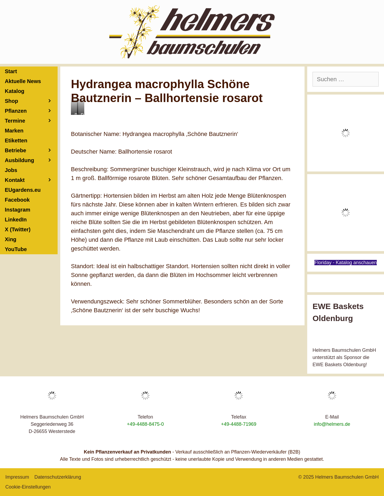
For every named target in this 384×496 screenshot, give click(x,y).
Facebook (17, 200)
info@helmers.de (332, 424)
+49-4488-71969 (239, 424)
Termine (31, 121)
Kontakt (31, 180)
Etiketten (16, 140)
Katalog (14, 91)
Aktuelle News (23, 81)
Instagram (17, 210)
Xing (10, 239)
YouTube (16, 249)
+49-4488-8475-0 (145, 424)
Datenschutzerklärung (57, 477)
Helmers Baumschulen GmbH (347, 477)
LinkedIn (16, 219)
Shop (31, 101)
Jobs (11, 170)
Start (11, 71)
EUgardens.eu (23, 190)
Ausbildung (31, 160)
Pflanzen (31, 111)
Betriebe (31, 150)
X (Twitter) (17, 229)
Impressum (17, 477)
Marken (14, 131)
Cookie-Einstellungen (28, 487)
